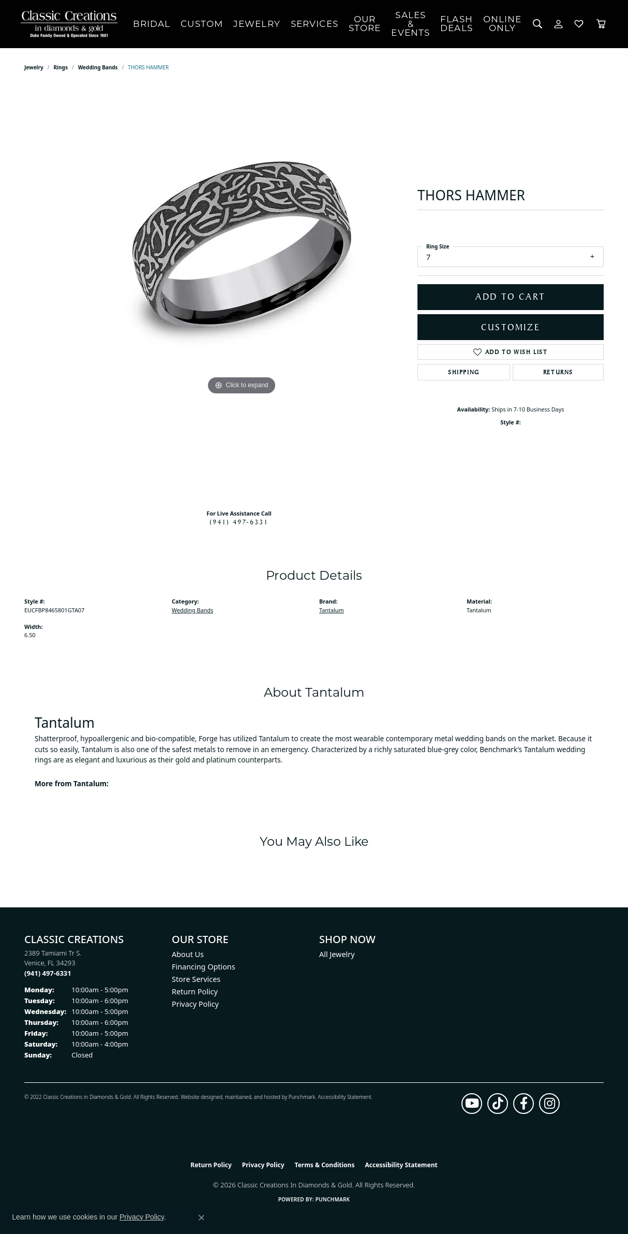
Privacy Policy (195, 1004)
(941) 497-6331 (239, 521)
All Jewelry (337, 954)
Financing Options (203, 967)
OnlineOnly (502, 23)
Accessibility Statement (344, 1096)
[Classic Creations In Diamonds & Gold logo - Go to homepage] (66, 24)
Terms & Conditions (325, 1164)
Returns (558, 372)
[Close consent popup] (201, 1217)
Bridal (152, 24)
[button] (537, 24)
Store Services (196, 979)
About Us (188, 954)
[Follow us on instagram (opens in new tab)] (549, 1103)
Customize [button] (511, 327)
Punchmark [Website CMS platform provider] (333, 1199)
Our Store (365, 23)
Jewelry (256, 24)
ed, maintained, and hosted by (252, 1096)
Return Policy (195, 991)
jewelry (33, 67)
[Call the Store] (47, 973)
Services (314, 24)
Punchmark (302, 1096)
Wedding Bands (98, 67)
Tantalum (331, 610)
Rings (61, 67)
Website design (198, 1096)
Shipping (464, 372)
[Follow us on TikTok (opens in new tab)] (497, 1103)
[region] (241, 294)
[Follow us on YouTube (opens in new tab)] (471, 1103)
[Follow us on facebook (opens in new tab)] (523, 1103)
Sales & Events (410, 24)
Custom (202, 24)
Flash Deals (456, 23)
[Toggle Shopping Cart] (601, 24)
